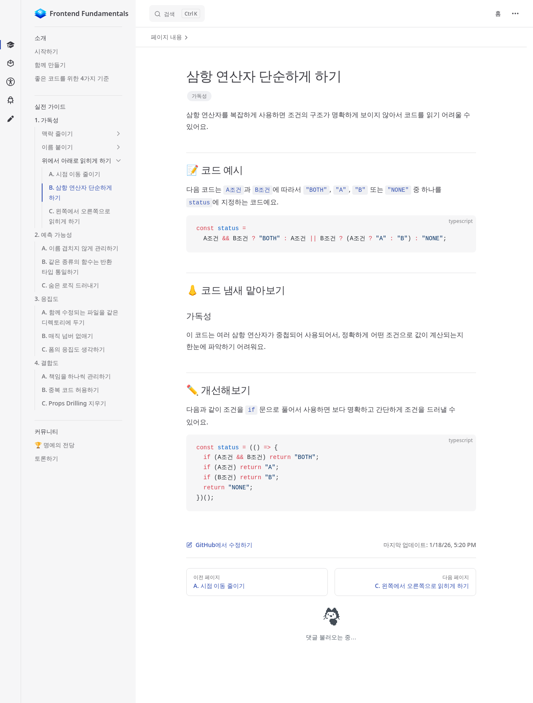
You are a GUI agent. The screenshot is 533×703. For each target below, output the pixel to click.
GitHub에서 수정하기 (219, 545)
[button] (78, 38)
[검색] (177, 13)
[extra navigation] (515, 13)
